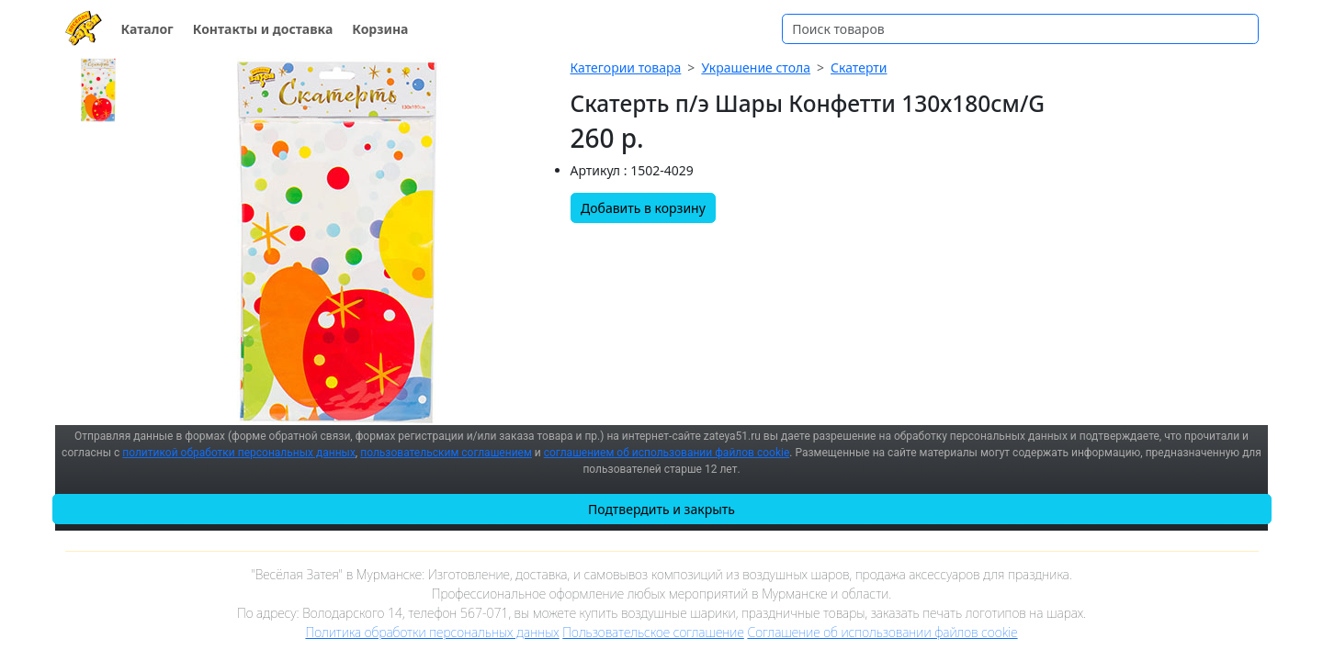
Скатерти (859, 67)
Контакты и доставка (263, 29)
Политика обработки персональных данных (432, 632)
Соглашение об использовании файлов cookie (882, 632)
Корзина (380, 29)
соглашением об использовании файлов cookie (667, 452)
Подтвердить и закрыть (661, 509)
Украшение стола (755, 67)
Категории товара (626, 67)
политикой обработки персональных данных (239, 452)
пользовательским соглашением (446, 452)
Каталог (147, 29)
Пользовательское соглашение (652, 632)
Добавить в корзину (643, 208)
